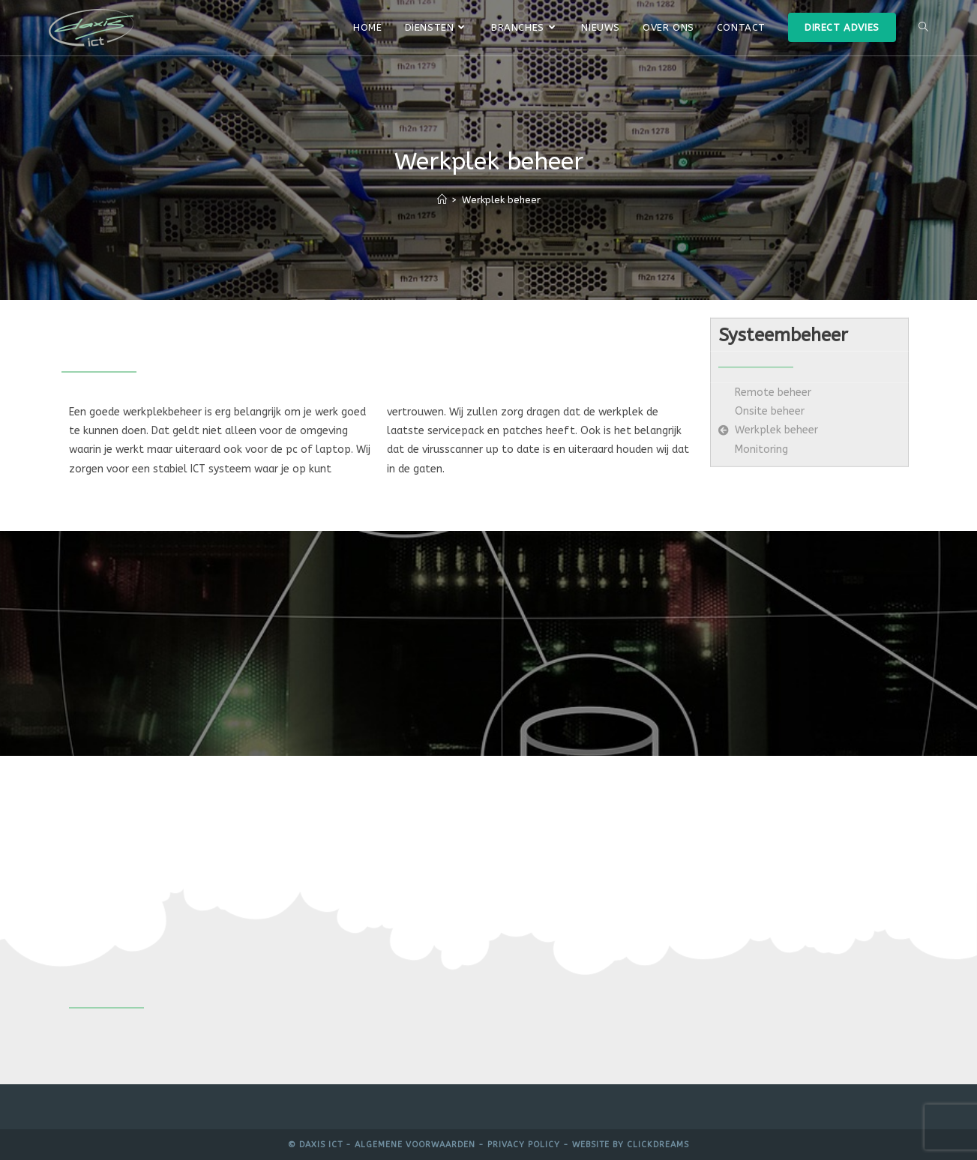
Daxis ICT (321, 1145)
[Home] (442, 199)
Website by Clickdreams (630, 1145)
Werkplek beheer (501, 199)
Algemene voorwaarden (415, 1145)
